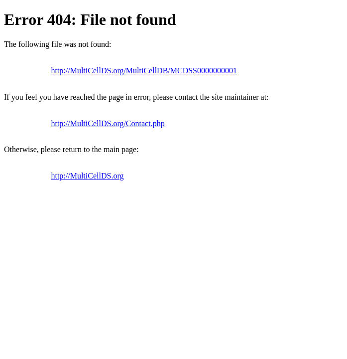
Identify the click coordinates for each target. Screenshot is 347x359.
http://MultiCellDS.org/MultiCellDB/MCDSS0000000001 (144, 70)
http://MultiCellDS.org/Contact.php (107, 123)
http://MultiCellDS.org (87, 176)
